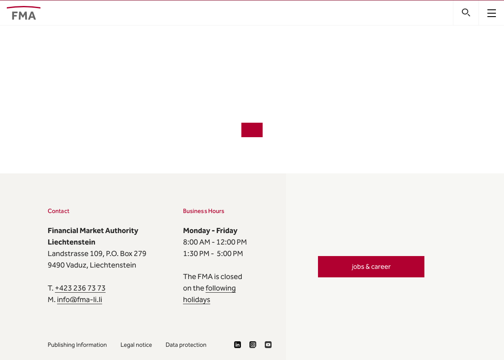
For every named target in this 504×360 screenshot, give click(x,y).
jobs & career (371, 266)
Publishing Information (77, 344)
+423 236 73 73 (80, 288)
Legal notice (136, 344)
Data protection (186, 344)
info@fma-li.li (79, 299)
